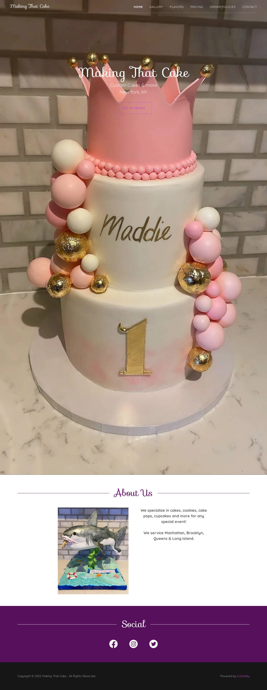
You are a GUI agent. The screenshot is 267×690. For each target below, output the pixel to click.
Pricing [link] (196, 7)
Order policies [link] (223, 7)
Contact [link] (249, 7)
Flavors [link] (177, 7)
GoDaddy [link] (243, 676)
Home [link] (138, 7)
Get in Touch (133, 108)
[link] (29, 6)
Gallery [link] (156, 7)
